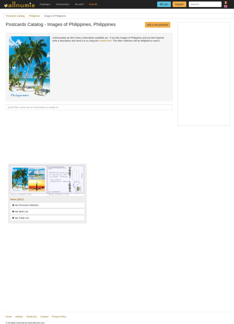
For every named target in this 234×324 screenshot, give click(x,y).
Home (9, 316)
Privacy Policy (59, 316)
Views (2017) (17, 199)
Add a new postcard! (157, 24)
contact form (105, 40)
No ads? (79, 4)
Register (179, 4)
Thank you (31, 316)
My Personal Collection (25, 205)
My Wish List (20, 211)
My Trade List (20, 218)
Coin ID (93, 4)
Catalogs (45, 4)
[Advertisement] (89, 141)
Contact (44, 316)
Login (164, 4)
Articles (19, 316)
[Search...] (205, 4)
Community (63, 4)
